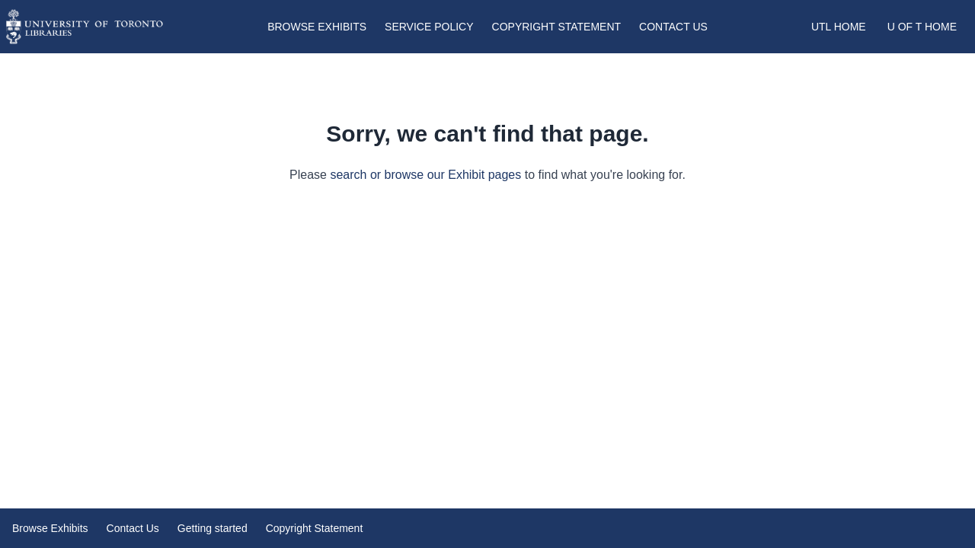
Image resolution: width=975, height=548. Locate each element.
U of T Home (922, 27)
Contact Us (673, 27)
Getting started (212, 528)
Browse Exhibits (316, 27)
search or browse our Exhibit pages (425, 174)
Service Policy (429, 27)
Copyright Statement (557, 27)
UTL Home (838, 27)
